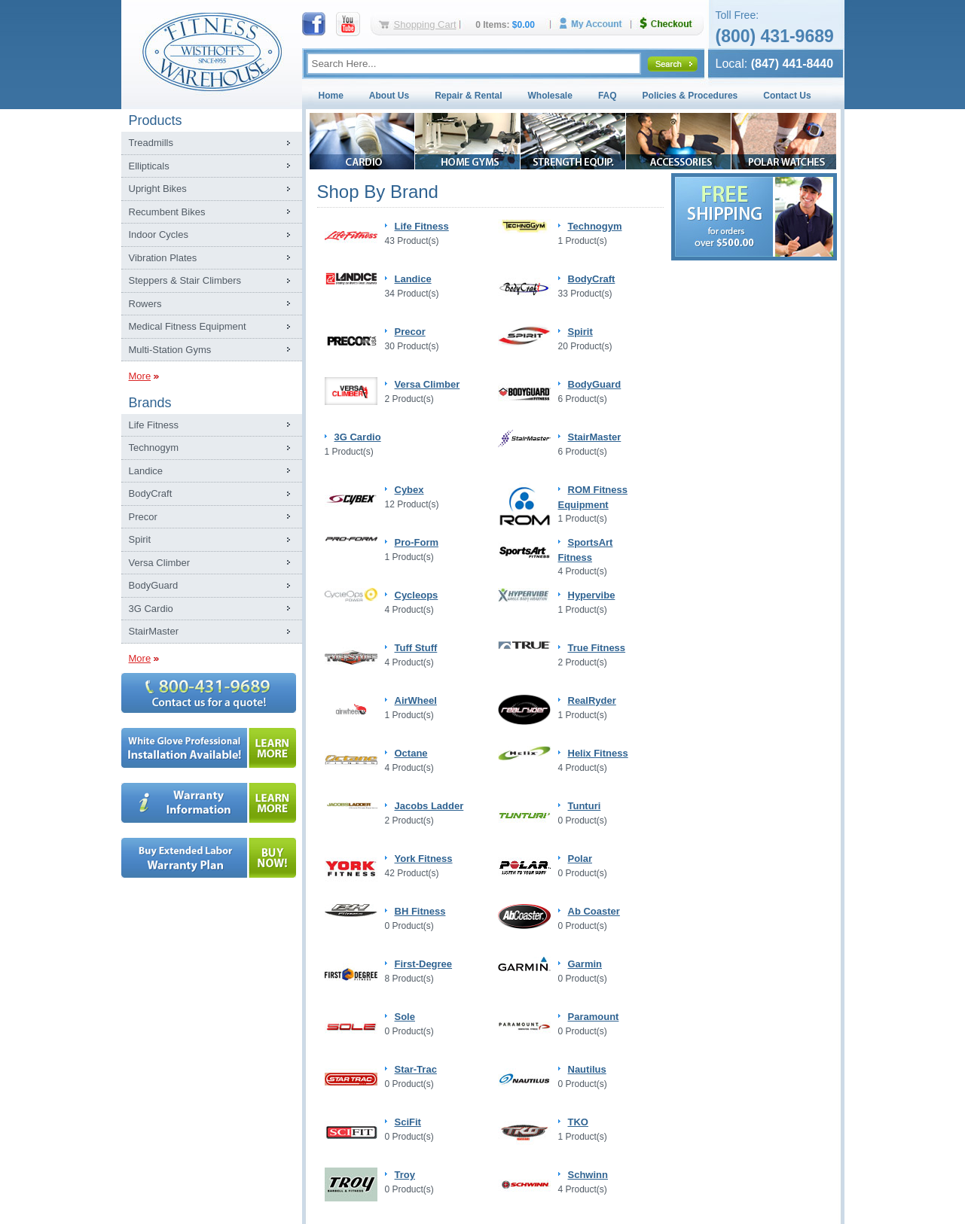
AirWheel (416, 700)
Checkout (672, 23)
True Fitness (597, 647)
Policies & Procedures (690, 95)
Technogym (154, 447)
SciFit (408, 1122)
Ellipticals (149, 166)
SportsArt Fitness (585, 550)
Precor (143, 516)
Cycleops (416, 595)
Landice (146, 471)
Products (155, 120)
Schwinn (588, 1174)
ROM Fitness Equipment (593, 497)
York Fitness (424, 858)
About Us (389, 95)
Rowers (145, 303)
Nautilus (587, 1069)
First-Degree (424, 964)
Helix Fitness (598, 753)
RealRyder (592, 700)
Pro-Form (417, 542)
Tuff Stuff (416, 647)
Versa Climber (160, 562)
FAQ (607, 95)
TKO (578, 1122)
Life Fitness (154, 425)
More (140, 376)
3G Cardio (151, 608)
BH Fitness (420, 911)
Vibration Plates (163, 257)
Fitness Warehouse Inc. (211, 50)
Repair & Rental (468, 95)
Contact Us (787, 95)
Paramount (593, 1016)
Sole (405, 1016)
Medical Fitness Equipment (187, 326)
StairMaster (154, 631)
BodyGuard (154, 585)
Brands (150, 402)
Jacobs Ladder (429, 805)
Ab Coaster (594, 911)
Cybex (409, 489)
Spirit (140, 539)
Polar (580, 858)
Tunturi (584, 805)
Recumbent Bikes (167, 212)
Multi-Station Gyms (170, 349)
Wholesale (550, 95)
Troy (405, 1174)
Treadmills (151, 142)
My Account (596, 23)
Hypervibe (591, 595)
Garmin (585, 964)
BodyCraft (151, 493)
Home (331, 95)
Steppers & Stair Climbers (185, 280)
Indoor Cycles (158, 234)
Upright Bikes (158, 188)
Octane (411, 753)
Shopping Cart (425, 24)
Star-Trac (416, 1069)
